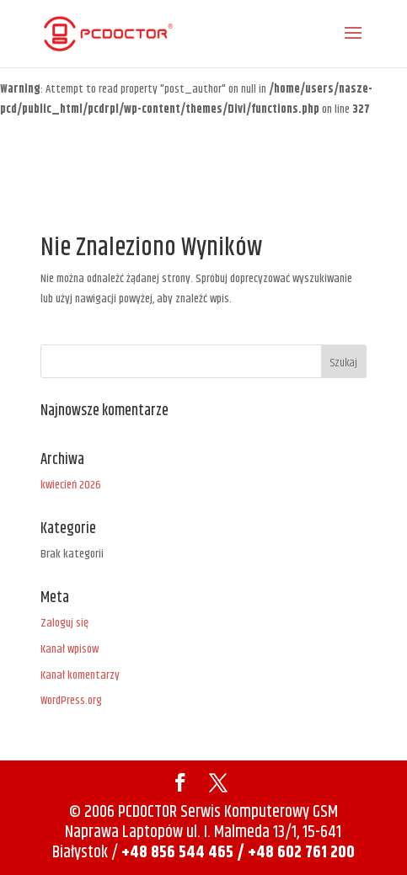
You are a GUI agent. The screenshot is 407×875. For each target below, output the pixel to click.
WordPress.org (71, 700)
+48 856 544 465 (177, 853)
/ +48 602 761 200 (296, 853)
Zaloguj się (64, 623)
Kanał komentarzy (80, 675)
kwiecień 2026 (70, 485)
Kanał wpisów (69, 649)
